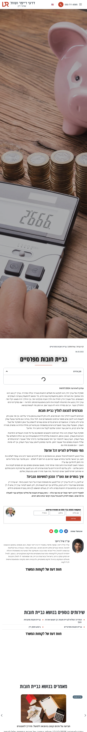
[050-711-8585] (60, 4)
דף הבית (80, 346)
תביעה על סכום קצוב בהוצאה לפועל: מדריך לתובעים (43, 726)
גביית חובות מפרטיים (73, 627)
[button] (81, 4)
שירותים (71, 346)
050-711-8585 (71, 4)
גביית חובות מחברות (32, 619)
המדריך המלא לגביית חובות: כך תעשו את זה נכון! (63, 621)
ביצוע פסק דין (35, 627)
